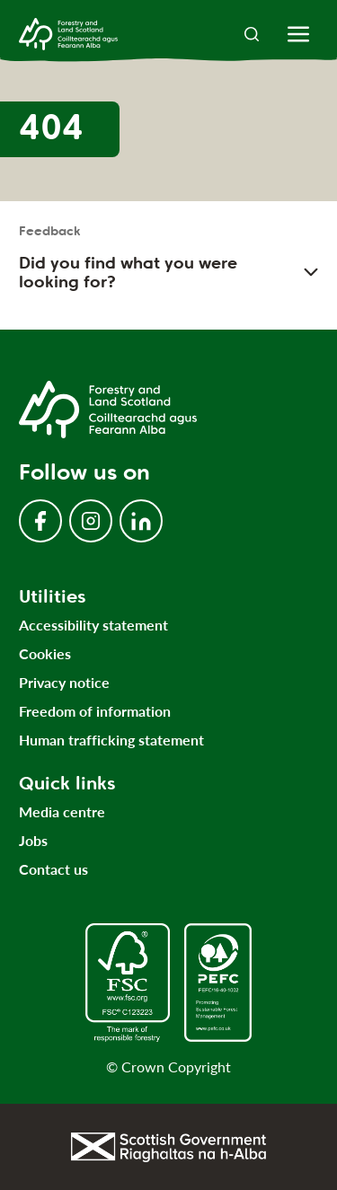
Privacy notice (64, 682)
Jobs (33, 840)
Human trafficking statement (111, 739)
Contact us (53, 868)
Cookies (45, 653)
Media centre (62, 811)
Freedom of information (95, 710)
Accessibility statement (93, 624)
